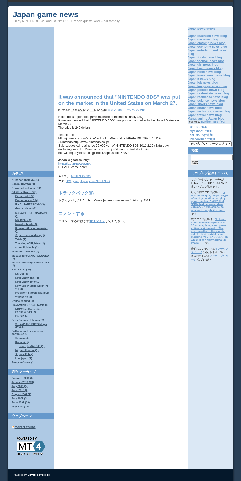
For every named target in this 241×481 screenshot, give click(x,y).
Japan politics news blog (206, 90)
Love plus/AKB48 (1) (32, 346)
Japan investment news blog (209, 75)
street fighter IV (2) (27, 247)
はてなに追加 (198, 127)
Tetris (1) (20, 239)
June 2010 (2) (20, 390)
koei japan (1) (23, 358)
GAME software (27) (24, 192)
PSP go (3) (21, 316)
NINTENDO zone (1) (27, 281)
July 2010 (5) (20, 386)
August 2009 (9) (21, 394)
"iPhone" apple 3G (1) (25, 179)
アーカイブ (27, 372)
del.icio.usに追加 (201, 135)
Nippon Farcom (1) (27, 350)
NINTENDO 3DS (81, 176)
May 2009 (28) (20, 406)
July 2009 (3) (20, 398)
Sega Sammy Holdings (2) (28, 320)
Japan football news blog (206, 61)
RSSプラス (219, 121)
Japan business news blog (207, 36)
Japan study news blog (205, 107)
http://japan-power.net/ (75, 163)
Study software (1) (23, 362)
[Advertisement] (98, 60)
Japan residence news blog (208, 97)
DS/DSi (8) (21, 273)
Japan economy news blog (207, 46)
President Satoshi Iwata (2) (32, 292)
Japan (84, 181)
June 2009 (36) (21, 402)
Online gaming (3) (23, 300)
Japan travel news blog (205, 115)
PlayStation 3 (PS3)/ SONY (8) (30, 304)
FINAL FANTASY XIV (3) (30, 204)
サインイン (97, 221)
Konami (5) (22, 342)
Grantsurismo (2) (26, 208)
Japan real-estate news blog (208, 93)
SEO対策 (206, 121)
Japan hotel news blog (204, 72)
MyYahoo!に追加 (200, 131)
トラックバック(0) (134, 110)
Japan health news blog (205, 68)
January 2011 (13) (23, 382)
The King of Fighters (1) (30, 243)
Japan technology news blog (209, 111)
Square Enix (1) (24, 354)
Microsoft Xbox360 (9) (25, 251)
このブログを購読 (25, 427)
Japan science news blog (206, 100)
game (76, 181)
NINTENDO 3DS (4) (27, 277)
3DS (68, 181)
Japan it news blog (201, 79)
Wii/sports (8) (23, 296)
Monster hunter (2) (27, 224)
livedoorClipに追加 (202, 139)
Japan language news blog (207, 86)
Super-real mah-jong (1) (30, 235)
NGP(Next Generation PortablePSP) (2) (28, 310)
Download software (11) (26, 188)
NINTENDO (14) (21, 269)
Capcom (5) (22, 338)
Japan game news (45, 14)
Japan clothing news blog (207, 43)
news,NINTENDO (99, 181)
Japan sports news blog (205, 104)
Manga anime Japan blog (206, 118)
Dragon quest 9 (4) (27, 200)
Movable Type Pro (39, 474)
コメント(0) (115, 110)
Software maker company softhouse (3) (28, 332)
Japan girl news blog (203, 64)
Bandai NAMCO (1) (23, 184)
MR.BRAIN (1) (24, 220)
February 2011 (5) (23, 378)
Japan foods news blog (205, 57)
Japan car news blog (203, 39)
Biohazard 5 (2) (24, 196)
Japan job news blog (203, 82)
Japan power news (201, 28)
